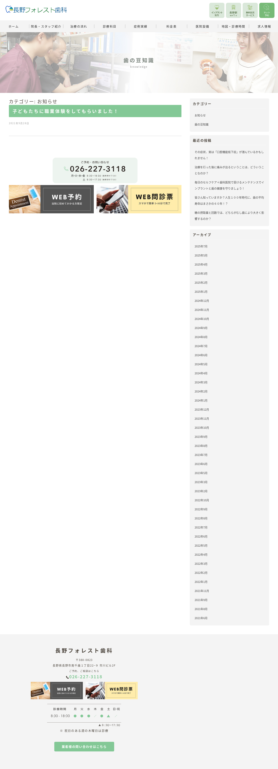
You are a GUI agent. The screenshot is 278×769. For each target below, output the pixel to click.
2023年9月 (201, 437)
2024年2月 (201, 391)
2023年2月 (201, 491)
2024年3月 (201, 382)
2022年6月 (201, 536)
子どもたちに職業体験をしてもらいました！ (66, 111)
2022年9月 (201, 509)
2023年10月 (202, 427)
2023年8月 (201, 446)
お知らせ (200, 115)
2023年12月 (202, 409)
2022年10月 (202, 500)
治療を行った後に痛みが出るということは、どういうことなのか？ (229, 170)
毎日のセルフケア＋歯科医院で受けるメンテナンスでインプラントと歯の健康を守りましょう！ (229, 185)
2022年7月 (201, 527)
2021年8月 (201, 609)
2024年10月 (202, 319)
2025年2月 (201, 282)
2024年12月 (202, 301)
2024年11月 (202, 310)
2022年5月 (201, 545)
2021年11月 (202, 591)
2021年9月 (201, 600)
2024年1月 (201, 400)
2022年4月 (201, 554)
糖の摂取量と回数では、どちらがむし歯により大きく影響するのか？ (229, 216)
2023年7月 (201, 455)
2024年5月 (201, 364)
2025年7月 (201, 246)
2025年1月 (201, 291)
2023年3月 (201, 482)
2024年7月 (201, 346)
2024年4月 (201, 373)
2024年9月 (201, 328)
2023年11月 (202, 418)
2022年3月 (201, 563)
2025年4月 (201, 264)
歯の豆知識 (201, 124)
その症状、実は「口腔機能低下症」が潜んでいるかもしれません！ (229, 155)
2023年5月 (201, 473)
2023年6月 (201, 464)
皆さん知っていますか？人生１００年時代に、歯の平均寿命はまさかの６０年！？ (229, 200)
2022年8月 (201, 518)
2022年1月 (201, 582)
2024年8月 (201, 337)
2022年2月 (201, 573)
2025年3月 (201, 273)
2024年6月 (201, 355)
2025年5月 (201, 255)
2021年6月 (201, 618)
